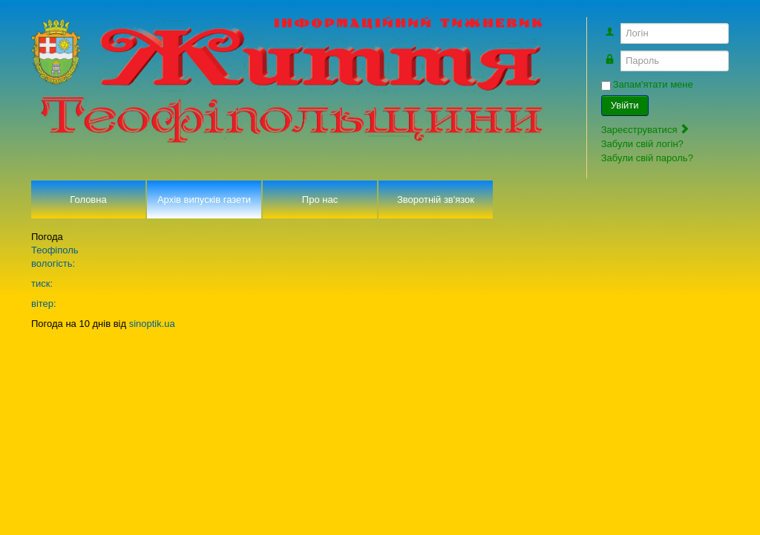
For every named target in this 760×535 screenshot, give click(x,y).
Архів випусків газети (204, 199)
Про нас (320, 199)
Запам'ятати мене (653, 84)
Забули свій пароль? (647, 157)
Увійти (625, 105)
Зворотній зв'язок (435, 199)
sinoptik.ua (152, 323)
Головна (88, 199)
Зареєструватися (645, 129)
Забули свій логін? (642, 143)
